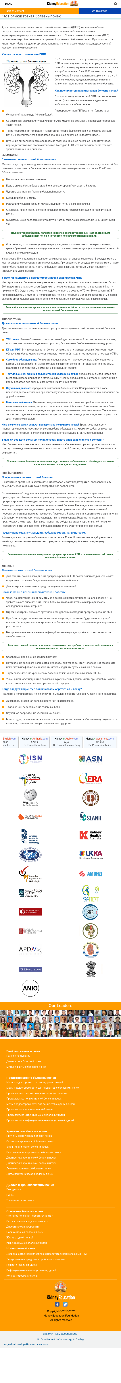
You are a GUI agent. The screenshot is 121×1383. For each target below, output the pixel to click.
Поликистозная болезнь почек (24, 1267)
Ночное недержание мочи (22, 1310)
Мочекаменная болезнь (20, 1283)
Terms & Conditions (66, 1369)
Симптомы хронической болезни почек (30, 1176)
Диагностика (11, 319)
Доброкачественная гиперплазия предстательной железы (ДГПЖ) (46, 1289)
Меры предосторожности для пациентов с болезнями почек (42, 1122)
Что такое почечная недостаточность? (29, 1251)
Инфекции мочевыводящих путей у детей (31, 1305)
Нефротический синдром (21, 1300)
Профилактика (12, 473)
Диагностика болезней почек (24, 1096)
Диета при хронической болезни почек (29, 1209)
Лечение (8, 566)
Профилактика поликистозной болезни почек (34, 1133)
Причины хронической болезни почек (29, 1171)
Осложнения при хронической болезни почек (33, 1187)
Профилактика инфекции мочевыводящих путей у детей (40, 1155)
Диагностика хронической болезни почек (31, 1192)
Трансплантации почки (20, 1235)
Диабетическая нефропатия (23, 1261)
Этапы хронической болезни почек (27, 1181)
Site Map (48, 1369)
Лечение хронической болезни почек (28, 1203)
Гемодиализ (13, 1224)
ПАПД (10, 1230)
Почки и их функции (18, 1091)
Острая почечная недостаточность (27, 1256)
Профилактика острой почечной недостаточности (36, 1128)
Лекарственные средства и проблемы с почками (36, 1294)
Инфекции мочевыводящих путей (26, 1278)
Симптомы (10, 155)
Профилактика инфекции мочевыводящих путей (35, 1150)
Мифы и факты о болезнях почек (26, 1102)
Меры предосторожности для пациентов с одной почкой (40, 1139)
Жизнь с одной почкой (20, 1272)
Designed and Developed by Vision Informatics (25, 1379)
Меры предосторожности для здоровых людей (34, 1117)
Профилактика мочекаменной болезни (29, 1144)
